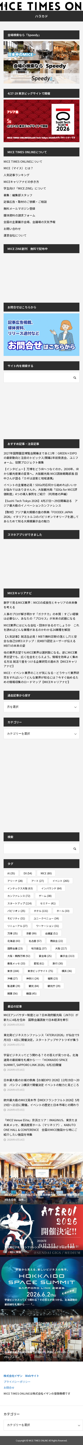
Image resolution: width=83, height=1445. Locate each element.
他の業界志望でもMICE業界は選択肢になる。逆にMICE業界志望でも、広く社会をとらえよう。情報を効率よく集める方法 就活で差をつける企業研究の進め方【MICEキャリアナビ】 (41, 659)
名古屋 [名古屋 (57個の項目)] (35, 941)
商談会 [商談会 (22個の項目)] (56, 941)
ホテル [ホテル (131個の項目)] (41, 911)
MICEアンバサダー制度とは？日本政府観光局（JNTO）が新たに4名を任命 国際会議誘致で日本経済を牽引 (41, 1017)
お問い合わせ (12, 229)
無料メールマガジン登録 (19, 208)
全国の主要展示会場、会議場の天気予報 (29, 222)
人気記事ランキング (16, 175)
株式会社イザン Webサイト (21, 1376)
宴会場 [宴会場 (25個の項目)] (45, 956)
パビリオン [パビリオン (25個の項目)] (16, 911)
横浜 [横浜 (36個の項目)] (67, 971)
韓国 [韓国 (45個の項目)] (31, 993)
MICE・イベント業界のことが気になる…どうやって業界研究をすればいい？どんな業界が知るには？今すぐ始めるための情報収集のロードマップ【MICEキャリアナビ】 (41, 677)
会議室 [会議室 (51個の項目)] (51, 933)
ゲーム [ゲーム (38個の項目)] (45, 896)
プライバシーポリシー (17, 1382)
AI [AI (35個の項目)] (11, 873)
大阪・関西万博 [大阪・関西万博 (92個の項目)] (18, 956)
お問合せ (9, 1387)
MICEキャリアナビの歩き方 (21, 181)
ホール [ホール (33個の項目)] (63, 911)
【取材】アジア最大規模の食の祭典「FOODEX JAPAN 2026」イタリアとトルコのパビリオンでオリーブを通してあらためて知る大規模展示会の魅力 (41, 516)
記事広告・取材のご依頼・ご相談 (25, 202)
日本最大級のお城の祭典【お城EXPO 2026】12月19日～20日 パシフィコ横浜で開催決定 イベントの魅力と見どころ (41, 1082)
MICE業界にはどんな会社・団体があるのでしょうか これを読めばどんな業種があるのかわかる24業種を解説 (41, 627)
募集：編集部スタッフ (18, 195)
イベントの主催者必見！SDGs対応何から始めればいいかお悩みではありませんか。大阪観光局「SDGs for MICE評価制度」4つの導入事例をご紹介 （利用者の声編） (40, 489)
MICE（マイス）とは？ (18, 168)
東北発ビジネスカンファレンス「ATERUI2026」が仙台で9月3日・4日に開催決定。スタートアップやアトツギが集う (41, 1037)
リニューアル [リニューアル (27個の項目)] (17, 926)
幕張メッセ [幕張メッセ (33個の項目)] (16, 963)
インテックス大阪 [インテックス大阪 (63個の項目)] (20, 888)
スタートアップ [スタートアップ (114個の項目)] (19, 903)
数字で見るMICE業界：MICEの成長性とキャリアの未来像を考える (40, 604)
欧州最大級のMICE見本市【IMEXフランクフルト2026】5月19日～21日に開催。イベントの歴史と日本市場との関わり (41, 1102)
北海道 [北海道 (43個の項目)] (13, 941)
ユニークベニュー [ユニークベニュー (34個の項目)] (46, 918)
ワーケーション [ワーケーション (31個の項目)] (47, 926)
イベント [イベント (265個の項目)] (60, 881)
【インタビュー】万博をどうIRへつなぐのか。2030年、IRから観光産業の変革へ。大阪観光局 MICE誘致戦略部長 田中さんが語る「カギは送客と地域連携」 (41, 473)
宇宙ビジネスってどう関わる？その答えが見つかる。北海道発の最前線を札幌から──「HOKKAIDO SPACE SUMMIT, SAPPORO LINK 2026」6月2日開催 (41, 1060)
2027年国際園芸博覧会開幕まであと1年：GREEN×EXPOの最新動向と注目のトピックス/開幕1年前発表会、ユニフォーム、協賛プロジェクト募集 (41, 457)
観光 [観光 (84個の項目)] (34, 986)
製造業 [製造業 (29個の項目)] (13, 986)
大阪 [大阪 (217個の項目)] (61, 948)
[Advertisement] (30, 410)
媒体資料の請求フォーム (19, 215)
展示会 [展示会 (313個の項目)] (67, 956)
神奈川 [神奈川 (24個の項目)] (32, 978)
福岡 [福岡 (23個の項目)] (53, 978)
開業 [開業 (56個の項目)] (12, 993)
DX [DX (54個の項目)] (28, 873)
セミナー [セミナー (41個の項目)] (48, 903)
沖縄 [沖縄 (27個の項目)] (12, 978)
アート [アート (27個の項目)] (37, 881)
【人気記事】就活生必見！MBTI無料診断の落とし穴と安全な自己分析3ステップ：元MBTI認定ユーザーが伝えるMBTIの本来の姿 (40, 641)
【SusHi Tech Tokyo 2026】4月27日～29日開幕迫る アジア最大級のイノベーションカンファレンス (41, 503)
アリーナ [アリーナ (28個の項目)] (15, 881)
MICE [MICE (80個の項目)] (46, 873)
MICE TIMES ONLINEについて (23, 161)
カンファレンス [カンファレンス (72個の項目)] (18, 896)
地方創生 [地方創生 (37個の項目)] (39, 948)
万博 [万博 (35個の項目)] (12, 933)
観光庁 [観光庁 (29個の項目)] (54, 986)
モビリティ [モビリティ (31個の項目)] (16, 918)
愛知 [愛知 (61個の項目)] (39, 963)
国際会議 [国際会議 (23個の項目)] (15, 948)
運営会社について (15, 235)
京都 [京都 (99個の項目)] (31, 933)
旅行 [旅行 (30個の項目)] (58, 963)
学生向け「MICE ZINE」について (25, 188)
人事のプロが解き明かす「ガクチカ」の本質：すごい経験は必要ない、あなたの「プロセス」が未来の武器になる (41, 616)
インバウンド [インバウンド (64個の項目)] (51, 888)
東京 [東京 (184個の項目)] (13, 971)
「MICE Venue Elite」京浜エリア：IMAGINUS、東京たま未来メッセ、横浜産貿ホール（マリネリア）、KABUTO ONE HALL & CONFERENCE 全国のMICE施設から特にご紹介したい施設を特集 (40, 1127)
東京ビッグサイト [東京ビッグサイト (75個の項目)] (40, 971)
